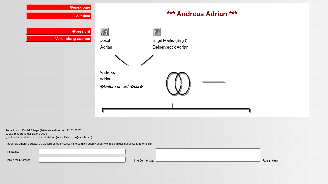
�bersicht (81, 31)
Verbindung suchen (72, 39)
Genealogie (80, 7)
